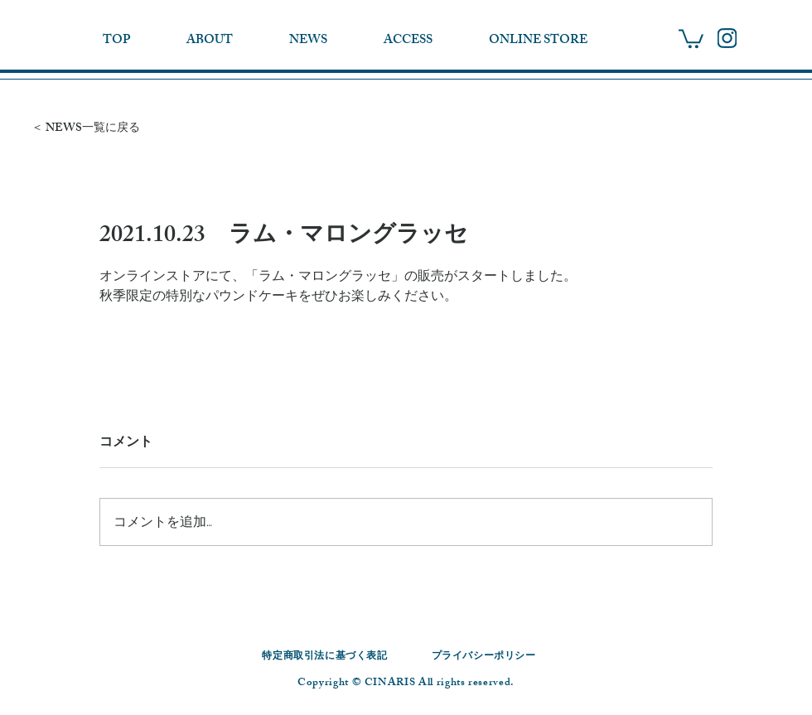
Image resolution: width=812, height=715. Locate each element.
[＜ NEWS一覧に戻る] (101, 129)
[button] (691, 37)
